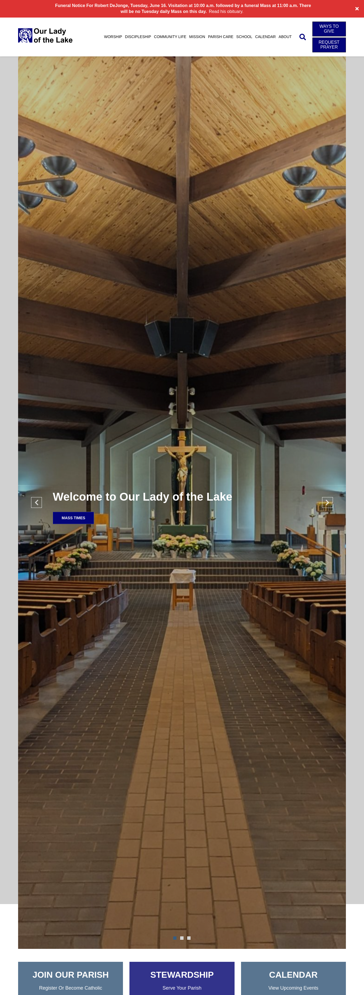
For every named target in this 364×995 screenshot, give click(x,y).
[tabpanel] (182, 502)
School (244, 37)
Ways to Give (329, 28)
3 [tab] (189, 938)
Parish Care (220, 37)
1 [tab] (174, 938)
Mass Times (73, 518)
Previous (36, 502)
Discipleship (138, 37)
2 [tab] (181, 938)
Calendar (265, 37)
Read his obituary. (226, 11)
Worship (113, 37)
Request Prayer (329, 44)
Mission (197, 37)
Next (327, 502)
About (285, 37)
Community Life (170, 37)
